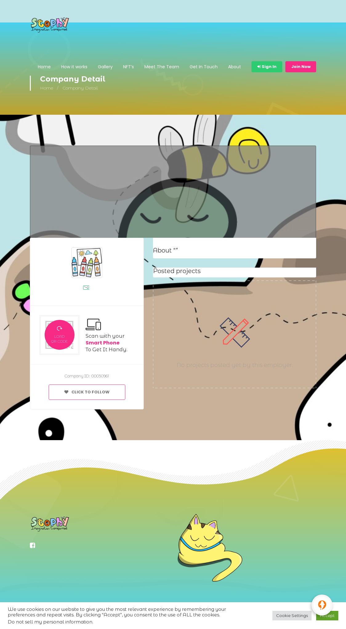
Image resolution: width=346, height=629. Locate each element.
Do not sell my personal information (50, 622)
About (234, 67)
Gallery (105, 67)
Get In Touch (204, 67)
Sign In (266, 67)
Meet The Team (161, 67)
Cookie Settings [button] (292, 615)
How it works (74, 67)
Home (44, 67)
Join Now (301, 67)
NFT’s (128, 67)
